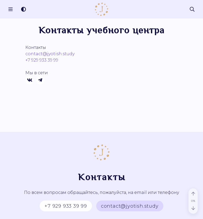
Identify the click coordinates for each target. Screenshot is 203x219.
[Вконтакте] (29, 80)
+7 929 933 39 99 (41, 60)
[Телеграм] (40, 80)
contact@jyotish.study (50, 53)
